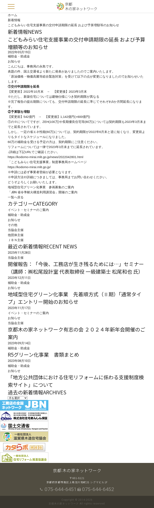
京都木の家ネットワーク (81, 6)
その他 (12, 225)
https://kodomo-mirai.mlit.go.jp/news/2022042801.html (45, 157)
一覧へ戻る (16, 197)
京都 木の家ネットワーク (77, 470)
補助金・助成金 (19, 215)
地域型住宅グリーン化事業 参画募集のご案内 (41, 187)
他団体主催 (16, 235)
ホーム (12, 15)
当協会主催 (16, 230)
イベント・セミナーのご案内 (28, 210)
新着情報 (14, 20)
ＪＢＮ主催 (16, 240)
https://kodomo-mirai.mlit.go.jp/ (29, 167)
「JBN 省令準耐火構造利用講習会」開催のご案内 (42, 192)
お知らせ (14, 220)
